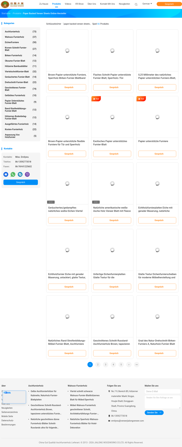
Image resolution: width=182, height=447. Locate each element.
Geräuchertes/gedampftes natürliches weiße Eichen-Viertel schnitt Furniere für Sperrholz (65, 211)
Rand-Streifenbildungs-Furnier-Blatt (20, 109)
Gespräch (169, 4)
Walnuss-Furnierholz (20, 36)
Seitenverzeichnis (9, 412)
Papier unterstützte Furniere (153, 141)
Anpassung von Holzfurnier (20, 136)
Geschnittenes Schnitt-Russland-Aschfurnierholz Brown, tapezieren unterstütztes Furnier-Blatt (111, 344)
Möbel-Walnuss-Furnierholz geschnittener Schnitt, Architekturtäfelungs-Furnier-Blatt (83, 410)
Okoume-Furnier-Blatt (20, 60)
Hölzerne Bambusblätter (20, 66)
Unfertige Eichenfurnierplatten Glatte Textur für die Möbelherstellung (109, 277)
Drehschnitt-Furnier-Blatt (20, 82)
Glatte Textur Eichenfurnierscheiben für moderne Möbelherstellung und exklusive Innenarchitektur (157, 277)
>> (137, 364)
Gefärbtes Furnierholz (20, 95)
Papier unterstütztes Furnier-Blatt (20, 102)
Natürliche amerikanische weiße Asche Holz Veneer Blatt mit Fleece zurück (112, 211)
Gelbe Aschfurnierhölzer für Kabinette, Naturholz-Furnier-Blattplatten (44, 395)
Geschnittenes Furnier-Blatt (20, 88)
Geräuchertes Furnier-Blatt (20, 76)
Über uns (5, 404)
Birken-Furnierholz (20, 55)
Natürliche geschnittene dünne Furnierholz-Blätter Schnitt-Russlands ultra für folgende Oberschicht (45, 424)
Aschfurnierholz (20, 31)
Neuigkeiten (7, 408)
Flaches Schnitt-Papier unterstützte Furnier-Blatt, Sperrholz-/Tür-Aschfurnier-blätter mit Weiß (112, 78)
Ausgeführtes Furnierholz (20, 124)
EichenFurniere (20, 42)
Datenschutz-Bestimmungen (8, 422)
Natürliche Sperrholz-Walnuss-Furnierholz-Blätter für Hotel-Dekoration (84, 423)
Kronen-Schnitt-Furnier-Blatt (20, 49)
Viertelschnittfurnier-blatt (20, 71)
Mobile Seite (7, 416)
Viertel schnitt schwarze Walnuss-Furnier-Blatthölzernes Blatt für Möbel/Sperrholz (85, 395)
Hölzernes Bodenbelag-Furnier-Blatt (20, 117)
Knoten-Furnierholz (20, 129)
